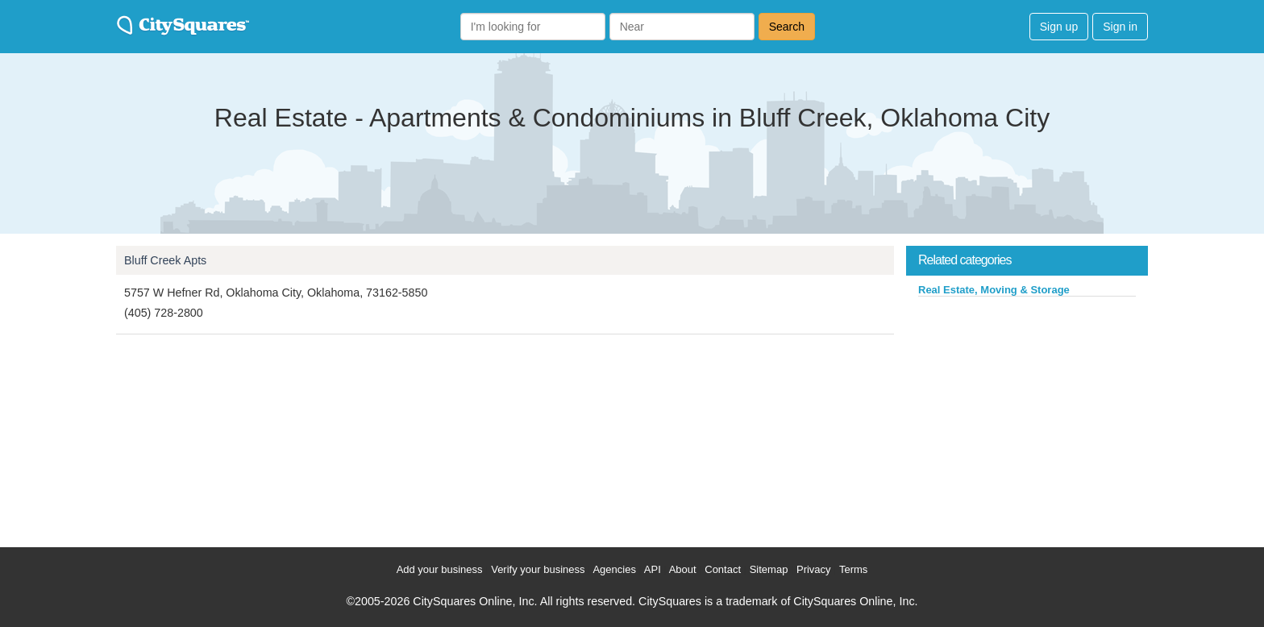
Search (787, 26)
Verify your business (537, 569)
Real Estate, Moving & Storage (994, 290)
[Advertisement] (1027, 418)
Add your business (440, 569)
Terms (853, 569)
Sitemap (769, 569)
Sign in (1120, 26)
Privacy (813, 569)
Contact (723, 569)
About (682, 569)
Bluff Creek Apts (165, 260)
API (652, 569)
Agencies (613, 569)
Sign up (1059, 26)
